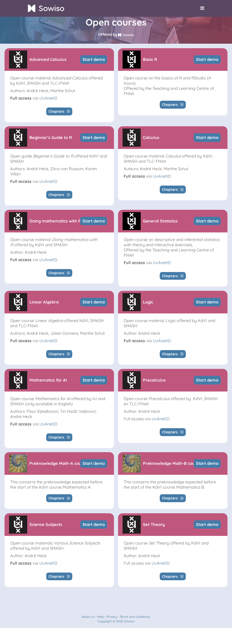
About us (88, 617)
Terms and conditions (135, 617)
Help (100, 617)
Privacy (111, 617)
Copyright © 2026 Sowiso (115, 621)
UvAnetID (48, 98)
